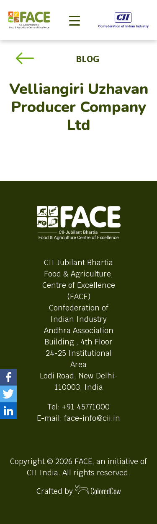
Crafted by (78, 490)
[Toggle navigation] (74, 7)
